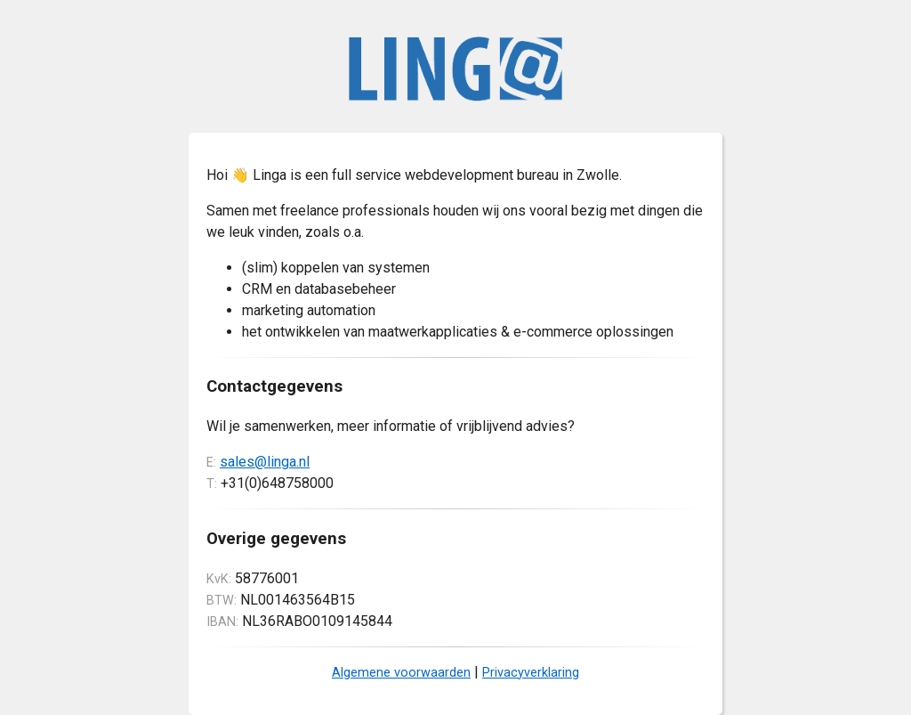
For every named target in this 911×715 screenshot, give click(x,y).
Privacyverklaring (530, 672)
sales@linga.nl (265, 461)
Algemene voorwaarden (401, 672)
